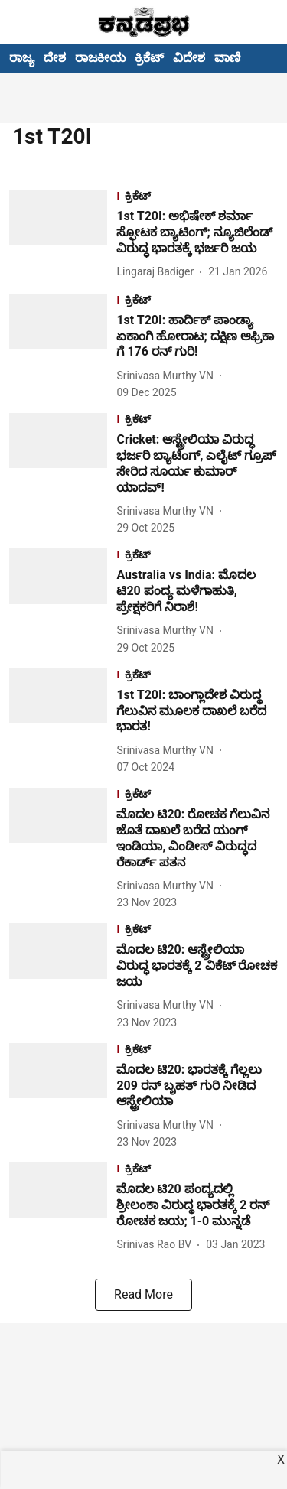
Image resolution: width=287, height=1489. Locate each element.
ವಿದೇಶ (189, 57)
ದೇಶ (55, 57)
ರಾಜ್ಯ (21, 57)
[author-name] (158, 272)
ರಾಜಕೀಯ (100, 57)
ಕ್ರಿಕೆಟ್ (149, 57)
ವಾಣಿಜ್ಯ (233, 57)
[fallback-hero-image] (62, 235)
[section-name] (197, 198)
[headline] (197, 232)
